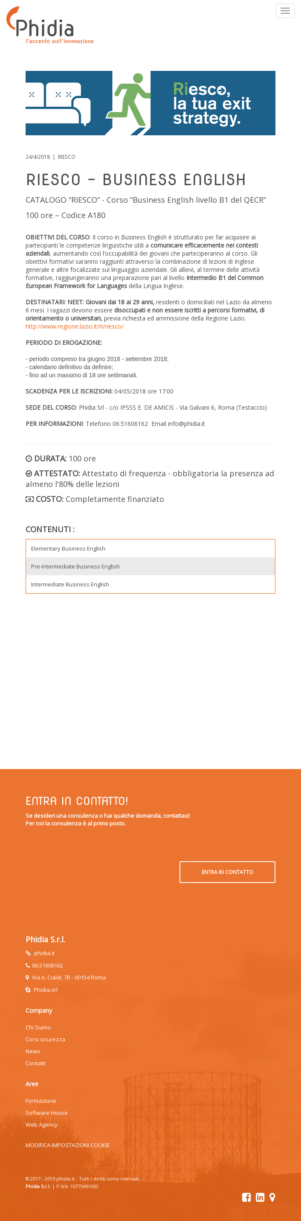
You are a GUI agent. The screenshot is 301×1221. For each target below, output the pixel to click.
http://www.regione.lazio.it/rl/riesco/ (75, 326)
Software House (47, 1112)
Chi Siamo (38, 1027)
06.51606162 (47, 965)
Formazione (41, 1100)
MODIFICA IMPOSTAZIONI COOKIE (68, 1145)
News (33, 1051)
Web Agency (42, 1124)
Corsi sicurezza (45, 1039)
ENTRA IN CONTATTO (227, 872)
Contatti (36, 1063)
